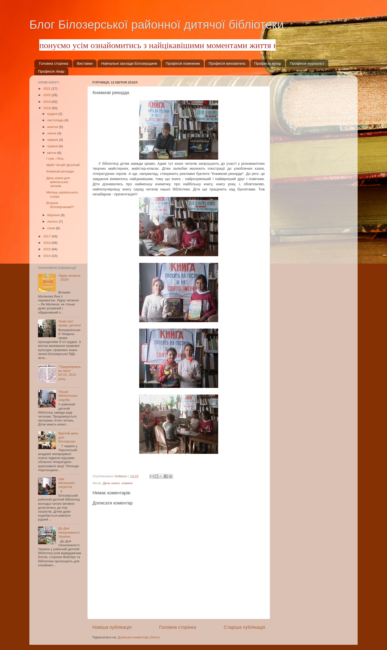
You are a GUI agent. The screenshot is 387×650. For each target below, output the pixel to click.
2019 (47, 102)
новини (127, 483)
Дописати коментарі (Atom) (138, 637)
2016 (47, 243)
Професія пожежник (183, 63)
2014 (47, 256)
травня (53, 146)
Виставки (85, 63)
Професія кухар (267, 63)
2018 (47, 108)
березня (54, 215)
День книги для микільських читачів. (58, 182)
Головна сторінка (53, 63)
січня (51, 228)
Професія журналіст (307, 63)
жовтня (53, 127)
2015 (47, 249)
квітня (52, 153)
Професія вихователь (227, 63)
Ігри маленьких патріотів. (66, 483)
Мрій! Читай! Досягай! (63, 165)
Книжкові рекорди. (60, 171)
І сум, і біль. (55, 158)
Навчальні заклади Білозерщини (129, 63)
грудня (52, 114)
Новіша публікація (112, 627)
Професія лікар (51, 71)
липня (52, 133)
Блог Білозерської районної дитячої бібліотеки (156, 24)
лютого (53, 221)
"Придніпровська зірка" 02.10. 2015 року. (69, 373)
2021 (47, 88)
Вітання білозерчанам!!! (60, 205)
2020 (47, 95)
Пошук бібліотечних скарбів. (67, 395)
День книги (111, 483)
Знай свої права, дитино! (69, 323)
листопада (55, 120)
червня (53, 140)
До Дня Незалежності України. (68, 532)
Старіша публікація (244, 627)
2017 (47, 236)
